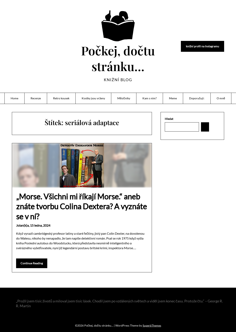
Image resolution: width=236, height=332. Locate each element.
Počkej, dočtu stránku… (118, 58)
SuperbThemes (152, 325)
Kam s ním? (149, 98)
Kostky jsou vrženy (93, 98)
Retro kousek (61, 98)
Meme (173, 98)
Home (14, 98)
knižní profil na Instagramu (202, 46)
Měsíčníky (123, 98)
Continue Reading (32, 263)
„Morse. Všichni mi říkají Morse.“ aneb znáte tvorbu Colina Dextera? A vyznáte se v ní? (81, 206)
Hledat (169, 118)
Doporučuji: (196, 98)
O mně (221, 98)
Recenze (36, 98)
